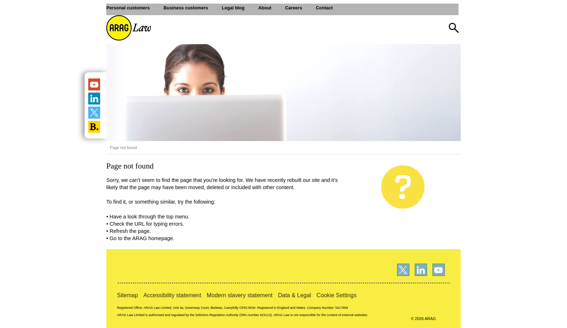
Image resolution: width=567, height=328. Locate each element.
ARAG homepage (152, 238)
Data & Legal (294, 295)
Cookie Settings (336, 295)
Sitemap (127, 295)
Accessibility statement (172, 295)
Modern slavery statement (240, 295)
